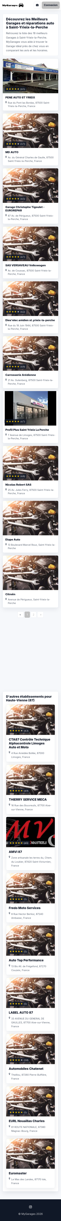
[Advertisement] (30, 657)
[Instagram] (30, 1206)
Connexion (51, 5)
